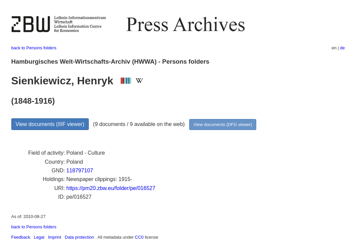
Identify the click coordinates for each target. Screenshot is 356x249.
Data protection (79, 237)
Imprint (54, 237)
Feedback (20, 237)
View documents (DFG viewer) (223, 124)
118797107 (79, 170)
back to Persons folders (33, 47)
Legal (39, 237)
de (342, 47)
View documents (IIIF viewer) (50, 124)
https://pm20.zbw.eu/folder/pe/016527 (110, 188)
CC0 (139, 237)
